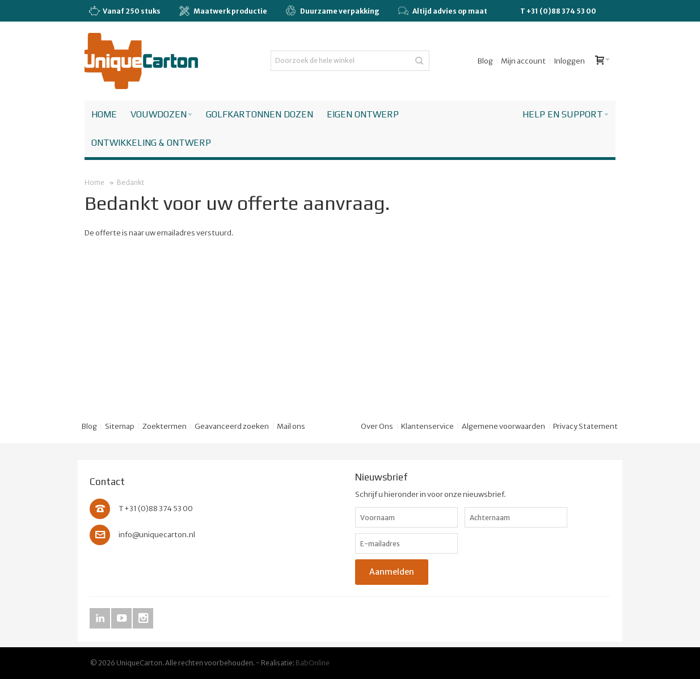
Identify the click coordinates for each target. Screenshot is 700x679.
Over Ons (377, 426)
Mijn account (523, 61)
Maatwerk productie (223, 11)
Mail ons (291, 426)
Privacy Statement (585, 426)
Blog (485, 61)
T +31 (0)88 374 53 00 (558, 11)
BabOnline (313, 663)
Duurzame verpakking (332, 11)
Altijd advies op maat (442, 11)
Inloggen (569, 61)
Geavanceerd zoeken (232, 426)
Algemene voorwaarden (503, 426)
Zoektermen (164, 426)
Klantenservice (427, 426)
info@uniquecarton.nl (157, 534)
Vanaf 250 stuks (124, 11)
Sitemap (119, 426)
